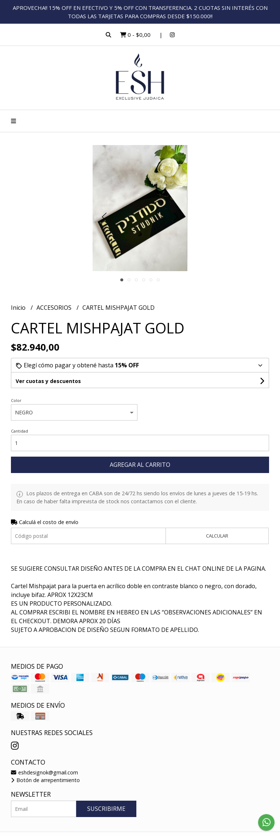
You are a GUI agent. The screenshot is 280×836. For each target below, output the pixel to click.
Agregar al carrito (140, 465)
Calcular (217, 535)
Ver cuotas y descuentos (48, 381)
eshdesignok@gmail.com (44, 772)
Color (16, 400)
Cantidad (19, 431)
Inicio (19, 308)
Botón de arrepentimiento (45, 780)
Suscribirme (106, 809)
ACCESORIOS (54, 308)
